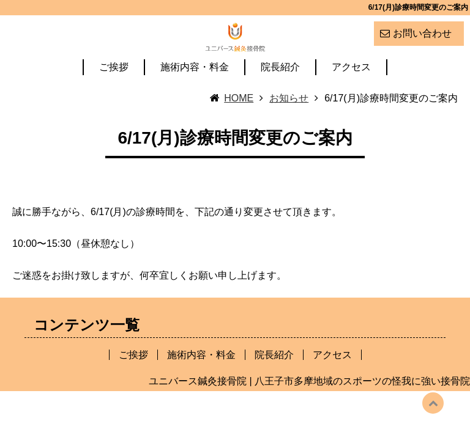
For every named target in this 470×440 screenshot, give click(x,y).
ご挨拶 (114, 97)
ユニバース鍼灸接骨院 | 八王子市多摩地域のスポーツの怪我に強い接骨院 (309, 410)
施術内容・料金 (194, 97)
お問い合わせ (422, 33)
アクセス (351, 97)
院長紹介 (280, 97)
